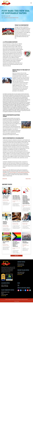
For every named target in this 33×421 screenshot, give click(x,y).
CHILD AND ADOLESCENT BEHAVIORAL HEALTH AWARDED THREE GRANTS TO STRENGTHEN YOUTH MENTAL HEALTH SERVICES (26, 199)
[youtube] (28, 290)
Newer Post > (28, 178)
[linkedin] (21, 290)
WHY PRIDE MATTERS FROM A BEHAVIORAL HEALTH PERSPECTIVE (16, 244)
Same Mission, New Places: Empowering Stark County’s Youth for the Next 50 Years (16, 197)
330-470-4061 (3, 295)
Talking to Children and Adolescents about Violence (6, 196)
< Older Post (4, 178)
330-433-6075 (19, 274)
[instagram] (18, 290)
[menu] (31, 3)
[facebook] (25, 290)
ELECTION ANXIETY (16, 221)
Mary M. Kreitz (5, 169)
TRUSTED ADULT (26, 221)
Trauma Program (12, 172)
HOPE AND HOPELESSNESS (25, 242)
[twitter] (23, 290)
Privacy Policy (16, 301)
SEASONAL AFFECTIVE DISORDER (5, 222)
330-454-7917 (19, 266)
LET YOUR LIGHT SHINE (6, 242)
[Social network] (30, 290)
